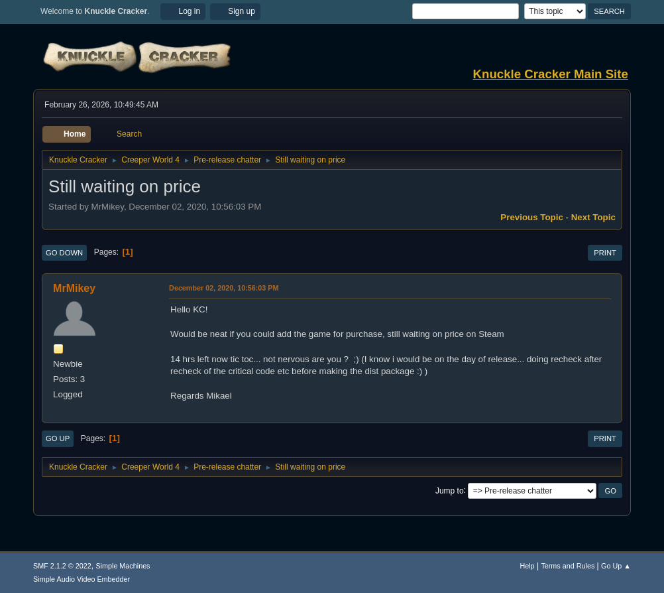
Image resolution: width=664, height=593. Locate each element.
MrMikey (74, 288)
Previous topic (531, 217)
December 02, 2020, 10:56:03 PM (223, 288)
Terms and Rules (567, 566)
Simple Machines (122, 566)
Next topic (593, 217)
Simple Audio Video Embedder (81, 579)
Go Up (58, 438)
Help (527, 566)
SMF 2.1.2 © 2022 (62, 566)
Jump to (449, 490)
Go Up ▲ (616, 566)
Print (605, 253)
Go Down (64, 253)
